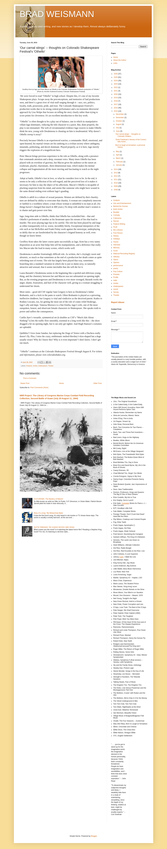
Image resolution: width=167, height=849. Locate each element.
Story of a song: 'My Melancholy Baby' (48, 513)
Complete (125, 503)
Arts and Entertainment (122, 203)
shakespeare (42, 366)
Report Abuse (117, 302)
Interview (116, 245)
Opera (115, 260)
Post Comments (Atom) (39, 388)
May (118, 151)
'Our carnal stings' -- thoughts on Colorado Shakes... (127, 135)
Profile (115, 277)
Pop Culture (117, 271)
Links (115, 63)
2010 (116, 183)
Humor (116, 242)
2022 (116, 87)
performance (118, 266)
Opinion (116, 262)
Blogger (94, 836)
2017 (116, 104)
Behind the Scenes (120, 206)
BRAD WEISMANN (57, 14)
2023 (116, 84)
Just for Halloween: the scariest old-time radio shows (54, 527)
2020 (116, 94)
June (118, 131)
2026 (116, 74)
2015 (116, 111)
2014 (116, 169)
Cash (121, 557)
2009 (116, 186)
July (117, 128)
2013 (116, 173)
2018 (116, 101)
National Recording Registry (124, 254)
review (35, 366)
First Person (118, 233)
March (118, 158)
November (120, 117)
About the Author (119, 60)
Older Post (97, 383)
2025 (116, 77)
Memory (116, 248)
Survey (116, 292)
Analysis (29, 366)
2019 (116, 98)
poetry (115, 268)
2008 (116, 190)
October (119, 121)
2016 (116, 108)
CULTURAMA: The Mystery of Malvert (48, 499)
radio (115, 280)
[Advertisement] (124, 381)
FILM (115, 227)
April (118, 155)
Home (61, 383)
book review (118, 209)
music (115, 251)
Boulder (116, 212)
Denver (116, 221)
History (116, 236)
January (119, 165)
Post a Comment (29, 378)
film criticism (118, 230)
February (119, 162)
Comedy (116, 215)
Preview (116, 274)
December (120, 114)
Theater (50, 366)
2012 (116, 176)
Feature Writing (119, 224)
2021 (116, 91)
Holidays (116, 239)
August (119, 124)
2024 (116, 81)
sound (115, 289)
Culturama (117, 218)
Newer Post (24, 383)
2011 (116, 180)
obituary (116, 257)
